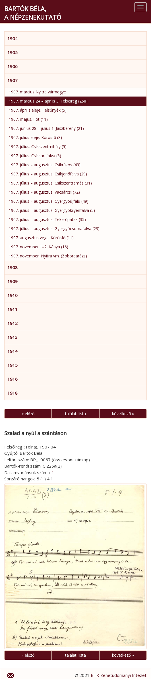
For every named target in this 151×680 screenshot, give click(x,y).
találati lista (75, 413)
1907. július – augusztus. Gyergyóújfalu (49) (48, 201)
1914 (12, 351)
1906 (12, 66)
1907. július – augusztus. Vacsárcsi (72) (44, 192)
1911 (12, 309)
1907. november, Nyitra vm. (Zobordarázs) (48, 256)
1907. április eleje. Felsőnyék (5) (38, 110)
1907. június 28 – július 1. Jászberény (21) (46, 128)
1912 (12, 323)
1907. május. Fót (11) (28, 119)
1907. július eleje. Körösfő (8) (35, 137)
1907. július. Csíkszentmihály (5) (38, 146)
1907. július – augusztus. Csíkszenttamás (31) (50, 183)
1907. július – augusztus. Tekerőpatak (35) (47, 219)
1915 (12, 365)
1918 (12, 393)
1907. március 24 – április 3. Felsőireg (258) (48, 101)
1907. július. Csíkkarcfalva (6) (35, 155)
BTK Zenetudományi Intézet (118, 675)
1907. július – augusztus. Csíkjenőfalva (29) (48, 174)
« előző (28, 413)
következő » (123, 413)
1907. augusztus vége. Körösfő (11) (41, 237)
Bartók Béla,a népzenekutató (32, 12)
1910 (12, 295)
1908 (12, 267)
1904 (12, 38)
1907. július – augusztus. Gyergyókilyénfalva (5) (52, 210)
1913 (12, 337)
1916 (12, 379)
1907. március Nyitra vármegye (37, 92)
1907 (12, 80)
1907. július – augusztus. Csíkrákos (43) (44, 164)
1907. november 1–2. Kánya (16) (38, 246)
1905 (12, 52)
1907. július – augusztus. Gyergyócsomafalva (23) (54, 228)
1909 (12, 281)
